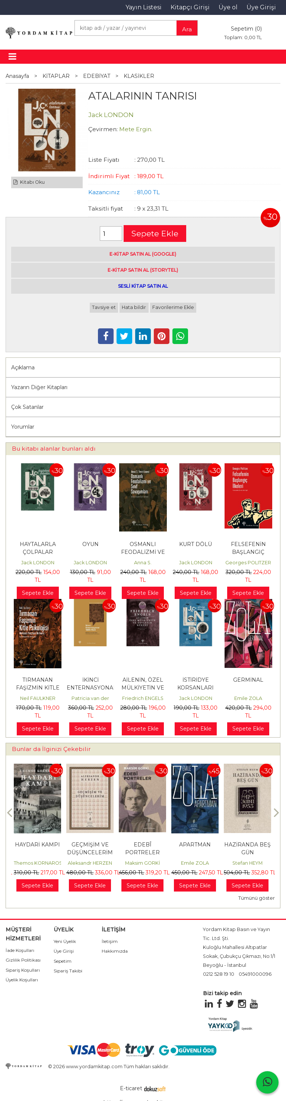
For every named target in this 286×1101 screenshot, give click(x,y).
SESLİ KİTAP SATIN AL (143, 286)
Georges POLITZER (248, 562)
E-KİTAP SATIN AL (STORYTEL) (143, 270)
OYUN (90, 544)
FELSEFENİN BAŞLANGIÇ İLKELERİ (248, 552)
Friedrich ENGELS (142, 698)
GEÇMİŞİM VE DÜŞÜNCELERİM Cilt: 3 (90, 852)
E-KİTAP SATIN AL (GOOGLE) (142, 254)
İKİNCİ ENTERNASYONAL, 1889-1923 (92, 687)
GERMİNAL (248, 679)
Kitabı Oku (29, 182)
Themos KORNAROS (38, 863)
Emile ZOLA (248, 698)
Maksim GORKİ (142, 863)
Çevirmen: (103, 129)
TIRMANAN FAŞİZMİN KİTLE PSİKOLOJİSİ (38, 687)
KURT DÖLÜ (195, 544)
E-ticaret (131, 1088)
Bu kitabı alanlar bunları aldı (54, 448)
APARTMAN (195, 844)
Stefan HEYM (247, 863)
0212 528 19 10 (218, 974)
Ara (187, 29)
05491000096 (255, 974)
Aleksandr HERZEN (90, 863)
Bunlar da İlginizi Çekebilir (51, 749)
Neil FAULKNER (37, 698)
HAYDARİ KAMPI (37, 844)
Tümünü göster (256, 898)
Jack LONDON (37, 562)
